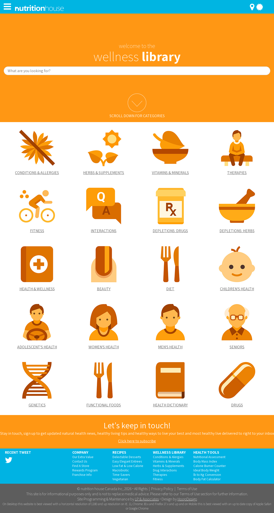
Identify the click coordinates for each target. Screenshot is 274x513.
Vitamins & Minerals (166, 461)
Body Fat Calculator (206, 479)
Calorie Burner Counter (209, 466)
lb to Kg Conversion (207, 474)
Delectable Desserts (126, 457)
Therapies (160, 474)
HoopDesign (187, 499)
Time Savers (121, 474)
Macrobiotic (120, 470)
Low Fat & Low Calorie (127, 466)
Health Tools (206, 452)
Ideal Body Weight (206, 470)
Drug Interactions (165, 470)
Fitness (158, 479)
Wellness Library (169, 452)
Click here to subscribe (137, 441)
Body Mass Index (205, 461)
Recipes (119, 452)
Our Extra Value (82, 457)
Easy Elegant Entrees (127, 461)
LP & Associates (147, 499)
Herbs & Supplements (168, 466)
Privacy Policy (162, 488)
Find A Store (80, 466)
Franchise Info (82, 474)
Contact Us (79, 461)
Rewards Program (85, 470)
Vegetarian (120, 479)
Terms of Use (187, 488)
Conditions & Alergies (168, 457)
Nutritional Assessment (209, 457)
